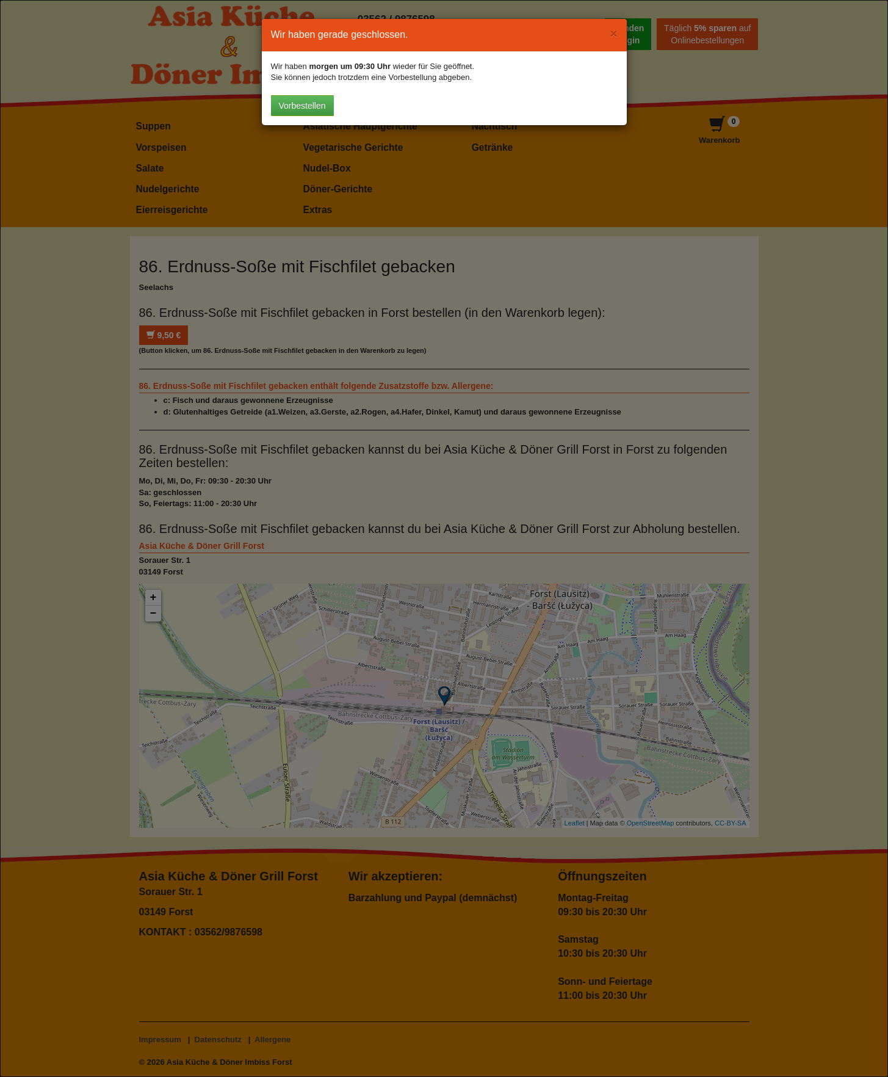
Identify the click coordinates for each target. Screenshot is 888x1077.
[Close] (613, 33)
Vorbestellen (302, 106)
